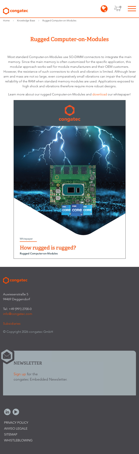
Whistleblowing (18, 440)
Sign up (20, 374)
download (100, 94)
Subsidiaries (11, 323)
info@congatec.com (17, 314)
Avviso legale (15, 428)
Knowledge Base (26, 20)
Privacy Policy (16, 423)
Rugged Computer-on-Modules (59, 20)
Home (6, 20)
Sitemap (10, 434)
